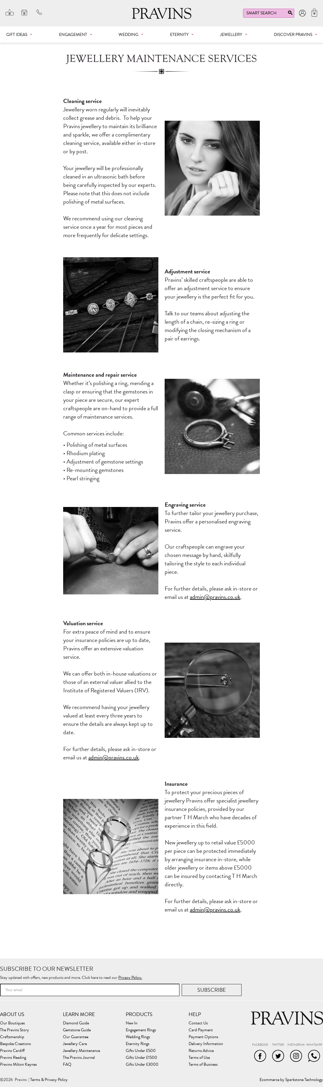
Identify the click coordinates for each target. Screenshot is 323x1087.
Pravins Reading (13, 1058)
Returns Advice (201, 1051)
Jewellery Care (75, 1044)
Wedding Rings (138, 1037)
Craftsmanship (12, 1037)
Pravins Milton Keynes (18, 1065)
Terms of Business (203, 1065)
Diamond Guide (76, 1023)
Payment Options (203, 1037)
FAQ (67, 1065)
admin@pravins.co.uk (215, 596)
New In (131, 1023)
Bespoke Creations (15, 1044)
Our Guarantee (75, 1037)
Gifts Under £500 (141, 1051)
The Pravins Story (14, 1030)
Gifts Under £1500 (141, 1058)
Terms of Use (199, 1058)
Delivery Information (206, 1044)
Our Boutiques (12, 1023)
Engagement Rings (141, 1030)
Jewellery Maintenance (81, 1051)
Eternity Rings (137, 1044)
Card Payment (201, 1030)
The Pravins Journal (79, 1058)
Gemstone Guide (77, 1030)
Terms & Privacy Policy (49, 1080)
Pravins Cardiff (12, 1051)
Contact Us (198, 1023)
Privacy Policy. (130, 977)
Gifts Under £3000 (142, 1065)
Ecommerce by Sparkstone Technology (291, 1080)
